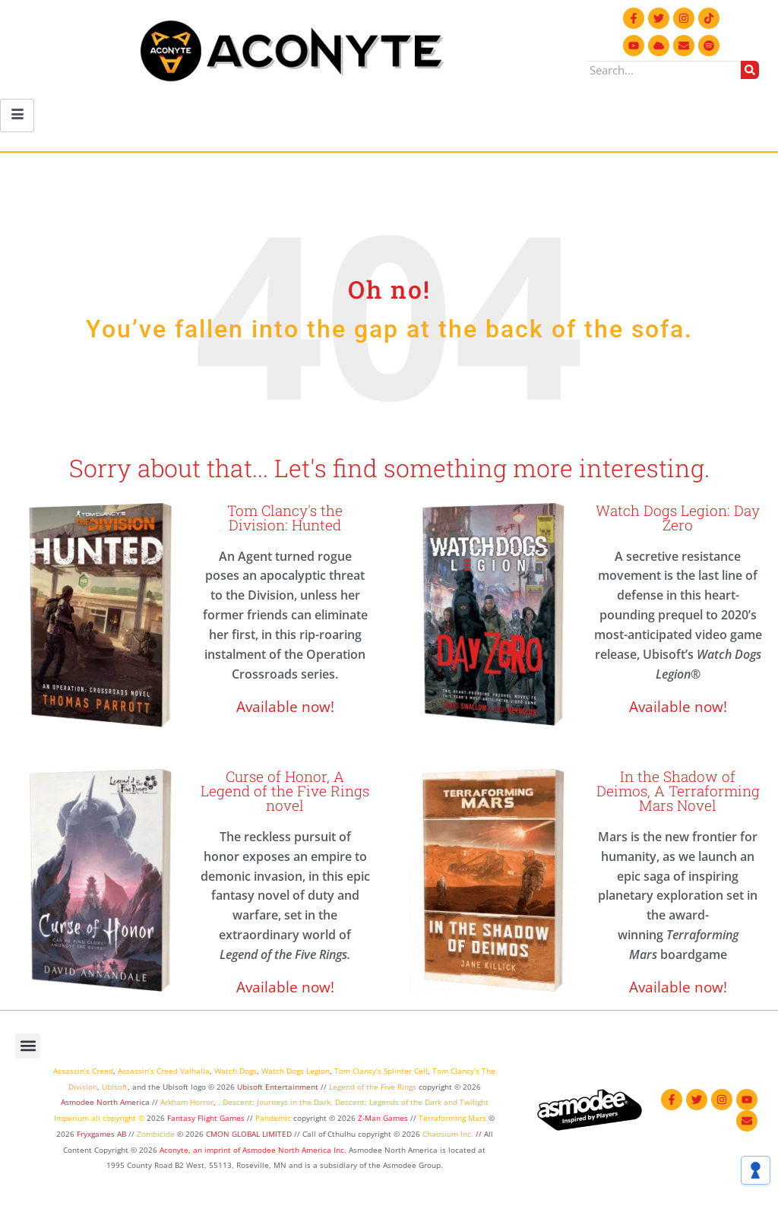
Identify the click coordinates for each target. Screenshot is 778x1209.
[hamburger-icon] (17, 115)
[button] (27, 1046)
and (450, 1102)
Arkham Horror (186, 1102)
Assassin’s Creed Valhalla (164, 1070)
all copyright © (118, 1117)
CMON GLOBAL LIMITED (250, 1133)
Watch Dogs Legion (295, 1070)
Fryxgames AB (101, 1133)
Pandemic (273, 1117)
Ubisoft (115, 1086)
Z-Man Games (383, 1117)
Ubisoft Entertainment (277, 1086)
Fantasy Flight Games (206, 1117)
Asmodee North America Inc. (295, 1149)
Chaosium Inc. (447, 1133)
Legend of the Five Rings (372, 1086)
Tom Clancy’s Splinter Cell (381, 1070)
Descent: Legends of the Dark (388, 1102)
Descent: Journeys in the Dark (276, 1102)
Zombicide (156, 1133)
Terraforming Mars (452, 1117)
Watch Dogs (235, 1070)
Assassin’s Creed (83, 1070)
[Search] (750, 70)
